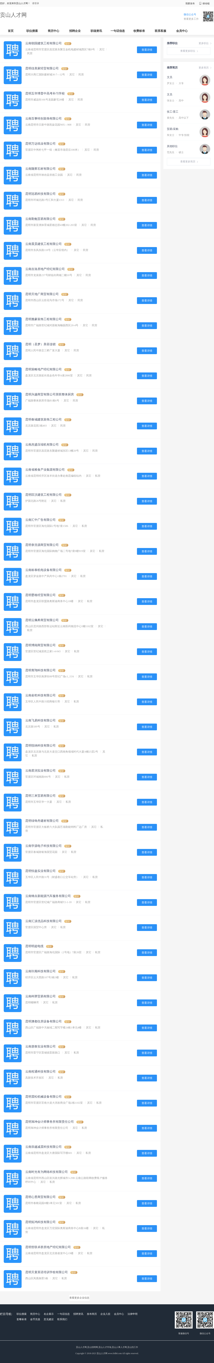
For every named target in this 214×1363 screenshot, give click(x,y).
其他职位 (172, 146)
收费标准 (139, 30)
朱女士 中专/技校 (178, 135)
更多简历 (205, 68)
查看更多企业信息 (79, 1297)
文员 (169, 77)
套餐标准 (22, 1319)
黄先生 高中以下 (178, 118)
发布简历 (92, 1314)
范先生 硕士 (175, 152)
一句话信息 (118, 30)
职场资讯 (96, 30)
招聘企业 (75, 30)
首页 (11, 30)
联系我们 (62, 1319)
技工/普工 (172, 111)
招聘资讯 (78, 1314)
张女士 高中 (175, 100)
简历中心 (53, 30)
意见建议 (49, 1319)
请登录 (35, 3)
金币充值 (35, 1319)
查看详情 (147, 49)
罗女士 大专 (175, 83)
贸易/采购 (172, 129)
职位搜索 (32, 30)
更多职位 (205, 43)
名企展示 (49, 1314)
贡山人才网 (13, 15)
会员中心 (182, 30)
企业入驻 (105, 1314)
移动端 (204, 3)
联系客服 (160, 30)
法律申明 (132, 1314)
